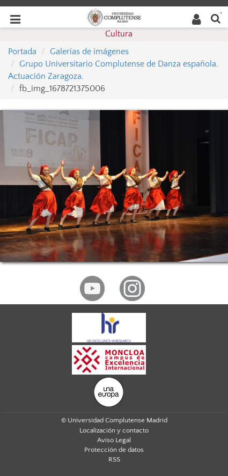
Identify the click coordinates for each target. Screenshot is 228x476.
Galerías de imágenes (89, 51)
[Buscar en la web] (215, 18)
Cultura (119, 34)
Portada (22, 51)
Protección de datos (114, 449)
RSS (114, 459)
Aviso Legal (114, 440)
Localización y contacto (114, 430)
